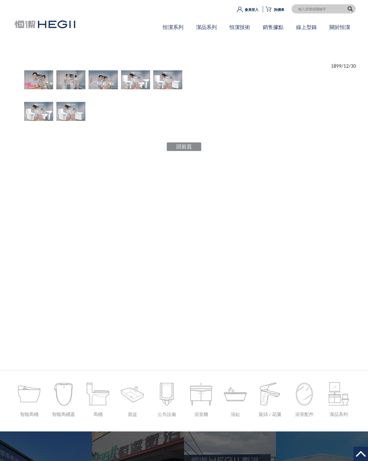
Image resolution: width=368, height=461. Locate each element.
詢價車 (279, 10)
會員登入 (251, 10)
